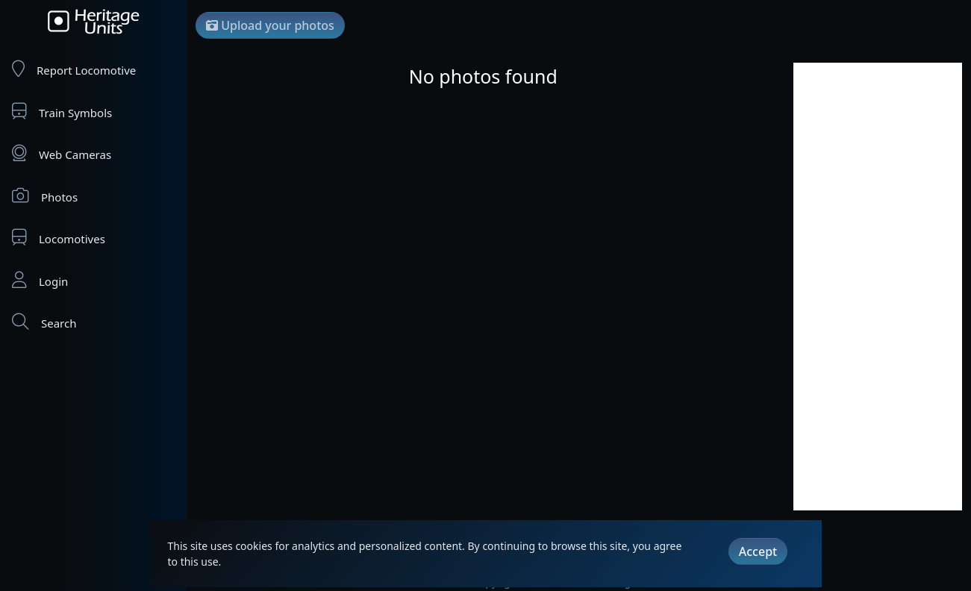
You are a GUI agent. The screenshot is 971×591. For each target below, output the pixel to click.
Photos (45, 195)
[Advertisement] (877, 286)
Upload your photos (270, 25)
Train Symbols (62, 111)
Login (40, 280)
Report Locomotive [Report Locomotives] (74, 69)
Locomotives (58, 237)
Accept (758, 551)
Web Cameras (61, 153)
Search (44, 322)
